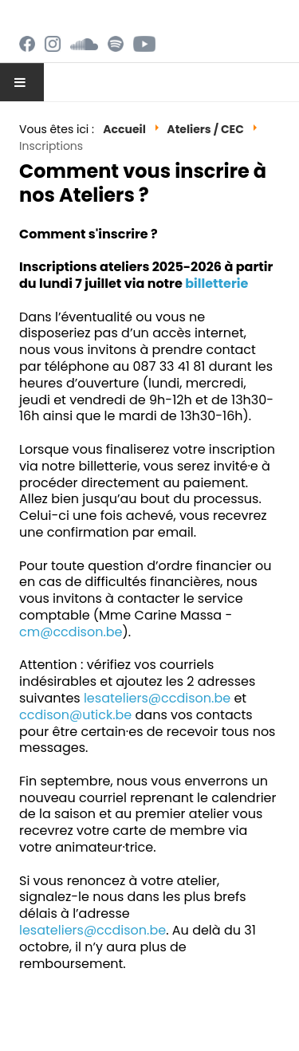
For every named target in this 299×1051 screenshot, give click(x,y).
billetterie (216, 283)
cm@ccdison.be (71, 632)
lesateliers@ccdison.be (157, 698)
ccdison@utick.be (75, 715)
